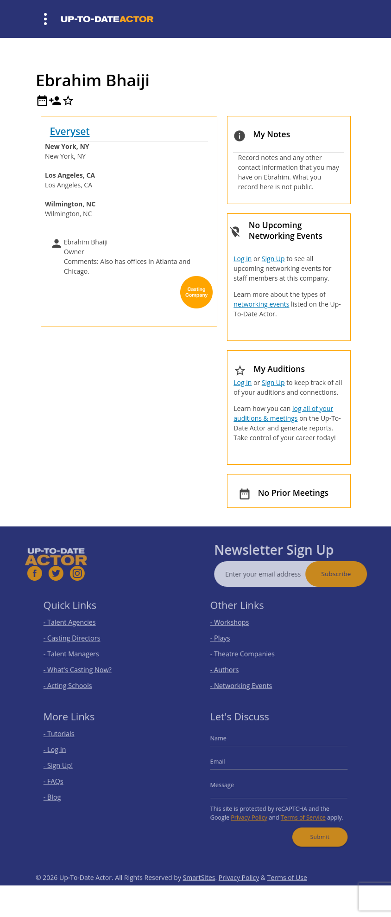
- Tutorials (66, 740)
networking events (261, 304)
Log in (242, 258)
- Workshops (236, 625)
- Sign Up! (65, 767)
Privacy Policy (253, 812)
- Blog (60, 795)
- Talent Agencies (75, 625)
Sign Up (273, 258)
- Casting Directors (77, 639)
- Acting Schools (74, 680)
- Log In (62, 753)
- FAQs (61, 781)
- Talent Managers (77, 653)
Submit (314, 829)
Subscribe (350, 574)
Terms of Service (299, 812)
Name (226, 743)
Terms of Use (287, 891)
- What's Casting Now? (82, 666)
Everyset (70, 131)
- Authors (232, 666)
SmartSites (199, 891)
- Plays (228, 639)
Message (230, 784)
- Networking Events (246, 680)
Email (226, 763)
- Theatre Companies (247, 653)
